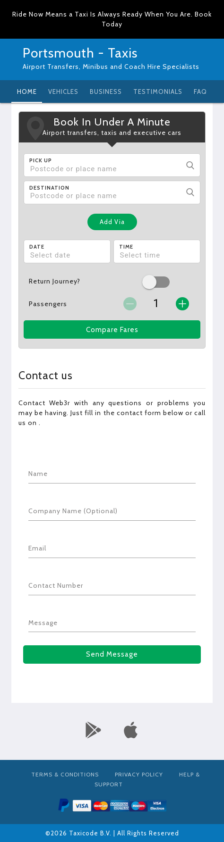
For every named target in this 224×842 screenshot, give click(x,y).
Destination (49, 187)
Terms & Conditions (65, 774)
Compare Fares (112, 329)
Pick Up (40, 160)
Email (37, 548)
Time (126, 246)
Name (38, 473)
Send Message (112, 654)
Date (36, 246)
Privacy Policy (139, 774)
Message (43, 622)
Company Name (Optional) (73, 511)
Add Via (112, 221)
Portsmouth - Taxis (80, 53)
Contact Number (55, 585)
